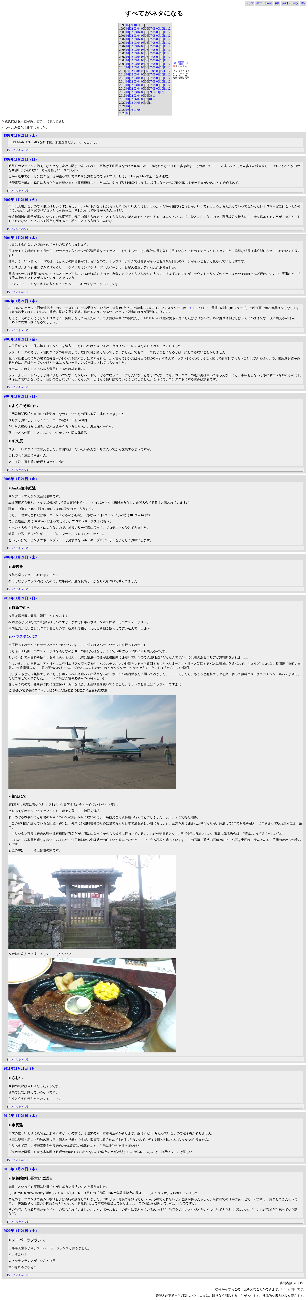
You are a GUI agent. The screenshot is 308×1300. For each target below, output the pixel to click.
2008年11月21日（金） (21, 479)
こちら (191, 308)
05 (142, 28)
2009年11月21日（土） (21, 557)
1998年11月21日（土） (21, 135)
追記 (303, 3)
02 (131, 28)
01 (127, 28)
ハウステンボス (25, 637)
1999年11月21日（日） (21, 159)
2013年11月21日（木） (21, 1169)
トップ (250, 3)
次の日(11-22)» (290, 3)
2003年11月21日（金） (21, 339)
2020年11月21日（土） (21, 1231)
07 (127, 25)
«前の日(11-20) (264, 3)
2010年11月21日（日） (21, 598)
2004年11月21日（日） (21, 396)
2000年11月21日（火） (21, 200)
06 (146, 28)
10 (135, 25)
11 (138, 25)
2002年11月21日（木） (21, 301)
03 (135, 28)
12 (142, 25)
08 (154, 28)
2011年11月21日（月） (21, 1068)
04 (138, 28)
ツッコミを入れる (18, 150)
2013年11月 (181, 63)
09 (131, 25)
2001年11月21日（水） (21, 238)
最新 (277, 3)
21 (183, 76)
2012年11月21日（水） (21, 1116)
